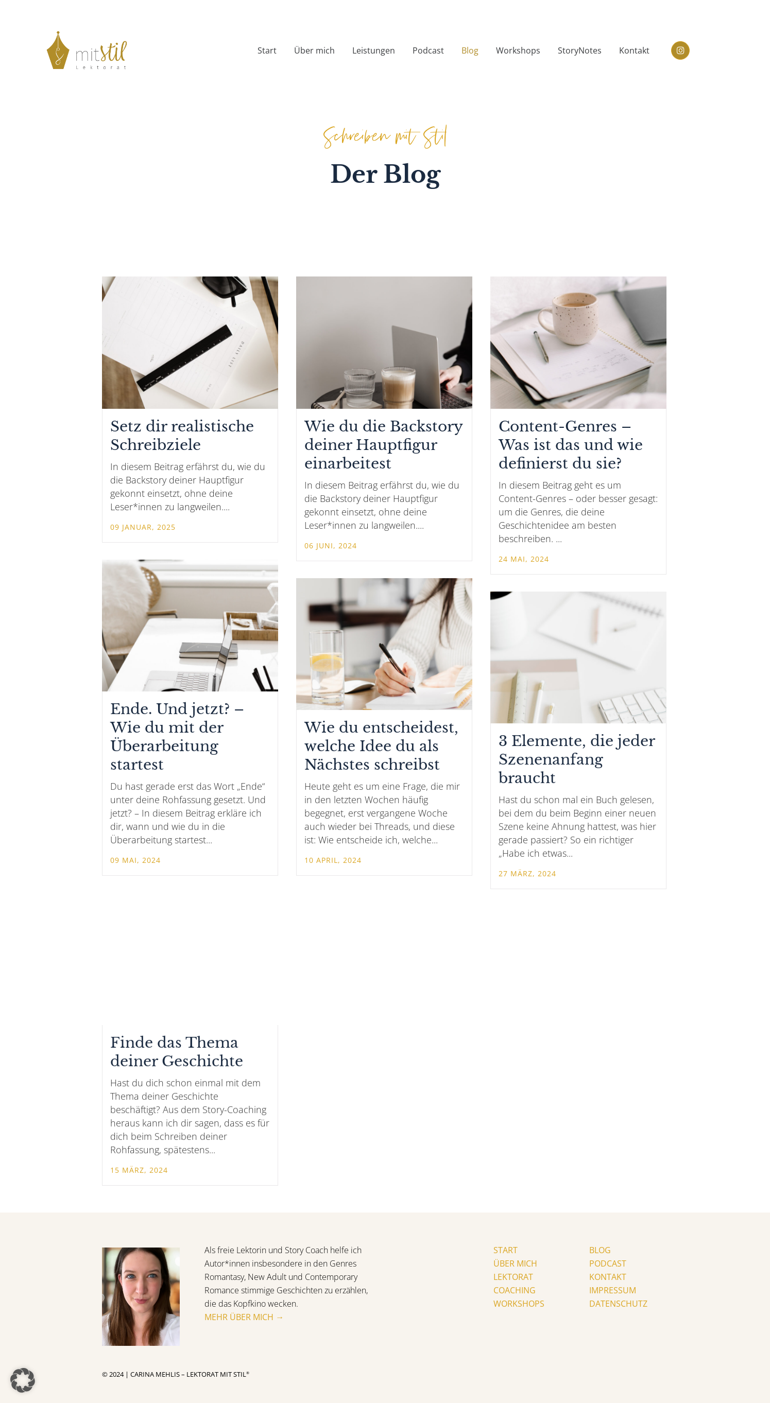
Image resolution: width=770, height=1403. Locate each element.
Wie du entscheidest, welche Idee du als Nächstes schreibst (381, 746)
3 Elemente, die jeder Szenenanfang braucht (577, 759)
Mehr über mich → (244, 1317)
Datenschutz (618, 1304)
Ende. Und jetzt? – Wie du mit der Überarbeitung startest (177, 737)
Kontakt (607, 1277)
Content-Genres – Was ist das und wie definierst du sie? (571, 445)
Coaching (514, 1290)
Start (505, 1250)
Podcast (607, 1264)
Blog (600, 1250)
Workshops (518, 1304)
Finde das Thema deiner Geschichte (176, 1052)
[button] (22, 1380)
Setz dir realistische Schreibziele (182, 436)
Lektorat (513, 1277)
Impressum (612, 1290)
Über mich (515, 1264)
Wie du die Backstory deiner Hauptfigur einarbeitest (383, 445)
